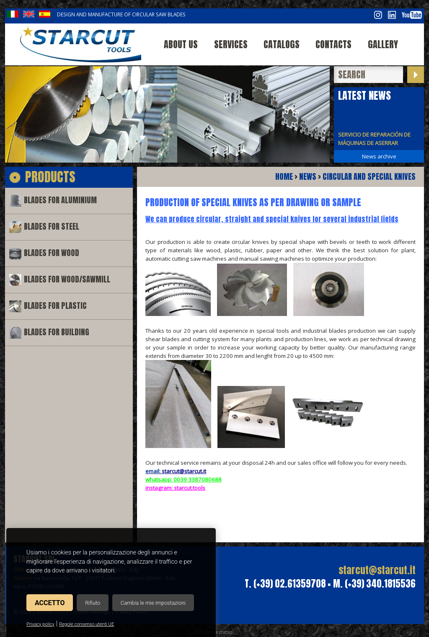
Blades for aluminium (60, 200)
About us (181, 44)
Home (284, 176)
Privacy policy (40, 624)
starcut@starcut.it (377, 570)
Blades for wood (51, 253)
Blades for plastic (55, 305)
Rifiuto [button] (92, 603)
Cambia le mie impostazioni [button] (153, 603)
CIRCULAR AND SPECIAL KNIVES (369, 176)
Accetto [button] (50, 603)
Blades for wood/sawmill (67, 279)
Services (231, 44)
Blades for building (56, 332)
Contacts (333, 44)
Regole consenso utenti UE (86, 624)
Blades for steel (51, 226)
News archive (379, 156)
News (307, 176)
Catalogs (282, 44)
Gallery (383, 44)
